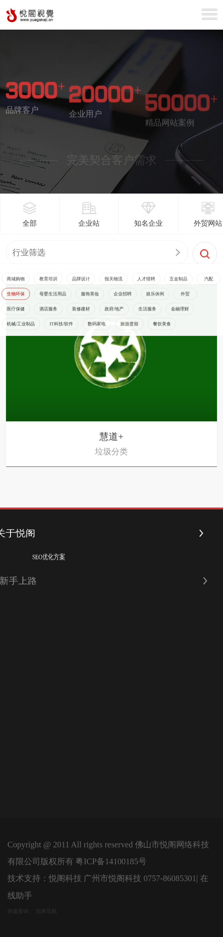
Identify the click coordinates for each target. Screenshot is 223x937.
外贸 (185, 302)
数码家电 (97, 332)
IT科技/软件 (61, 332)
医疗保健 (16, 317)
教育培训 (48, 287)
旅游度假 (129, 332)
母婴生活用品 (52, 302)
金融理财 (180, 317)
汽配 (208, 287)
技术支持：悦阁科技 (44, 878)
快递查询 (17, 911)
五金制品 (178, 287)
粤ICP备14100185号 (110, 861)
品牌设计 (81, 287)
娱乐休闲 (155, 302)
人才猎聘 (146, 287)
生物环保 (16, 302)
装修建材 (81, 317)
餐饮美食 (162, 332)
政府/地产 (114, 317)
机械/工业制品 (21, 332)
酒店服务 (48, 317)
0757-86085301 (170, 878)
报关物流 (114, 287)
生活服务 (147, 317)
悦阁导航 (46, 911)
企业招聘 (123, 302)
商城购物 (16, 287)
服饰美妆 (90, 302)
